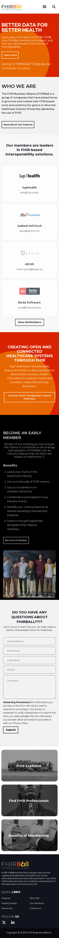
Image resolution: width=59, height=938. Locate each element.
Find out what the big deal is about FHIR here (29, 397)
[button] (44, 6)
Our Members (37, 903)
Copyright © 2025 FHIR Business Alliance (28, 932)
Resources (7, 908)
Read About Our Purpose (17, 124)
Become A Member (16, 551)
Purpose (6, 898)
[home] (12, 6)
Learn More (10, 55)
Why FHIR (34, 898)
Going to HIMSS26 (16, 64)
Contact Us (35, 908)
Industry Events (9, 903)
